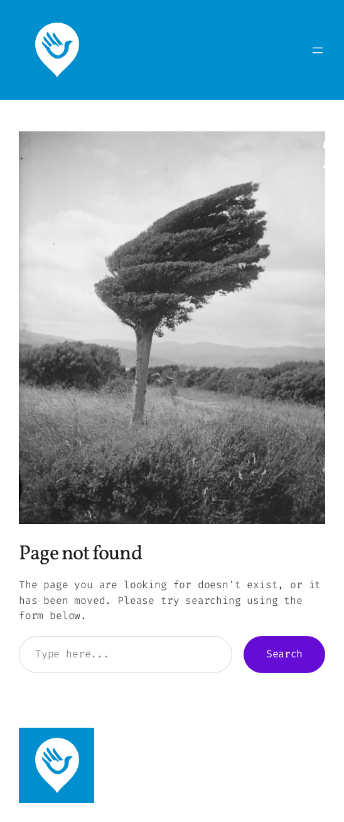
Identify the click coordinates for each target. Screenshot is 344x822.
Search (284, 653)
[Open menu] (317, 50)
